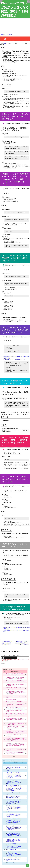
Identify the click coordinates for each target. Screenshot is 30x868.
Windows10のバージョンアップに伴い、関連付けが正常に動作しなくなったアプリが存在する (15, 715)
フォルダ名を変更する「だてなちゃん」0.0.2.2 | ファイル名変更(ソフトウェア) (13, 815)
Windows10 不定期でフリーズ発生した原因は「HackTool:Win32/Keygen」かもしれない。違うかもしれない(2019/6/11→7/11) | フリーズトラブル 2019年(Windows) (13, 788)
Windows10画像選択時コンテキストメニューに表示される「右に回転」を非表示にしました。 (15, 719)
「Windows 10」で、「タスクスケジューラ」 (14, 359)
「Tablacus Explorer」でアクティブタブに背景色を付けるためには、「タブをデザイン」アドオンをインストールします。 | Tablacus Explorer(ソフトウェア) (13, 775)
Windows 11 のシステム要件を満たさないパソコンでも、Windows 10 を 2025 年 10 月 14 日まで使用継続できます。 (15, 739)
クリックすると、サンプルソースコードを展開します (13, 525)
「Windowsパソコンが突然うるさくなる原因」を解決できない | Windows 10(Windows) (13, 840)
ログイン (8, 770)
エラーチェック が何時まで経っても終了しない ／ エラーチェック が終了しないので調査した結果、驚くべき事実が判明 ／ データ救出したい (13, 821)
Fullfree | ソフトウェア (11, 849)
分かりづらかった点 (10, 811)
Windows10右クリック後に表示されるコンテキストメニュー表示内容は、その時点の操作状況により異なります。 (15, 692)
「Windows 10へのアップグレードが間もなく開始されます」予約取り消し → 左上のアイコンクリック (15, 728)
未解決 (4, 43)
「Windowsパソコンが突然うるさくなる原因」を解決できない (7, 643)
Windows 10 (9, 34)
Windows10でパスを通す (11, 699)
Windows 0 (8, 765)
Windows (3, 34)
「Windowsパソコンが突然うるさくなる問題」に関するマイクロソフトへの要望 (21, 643)
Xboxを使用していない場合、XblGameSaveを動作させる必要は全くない (13, 859)
